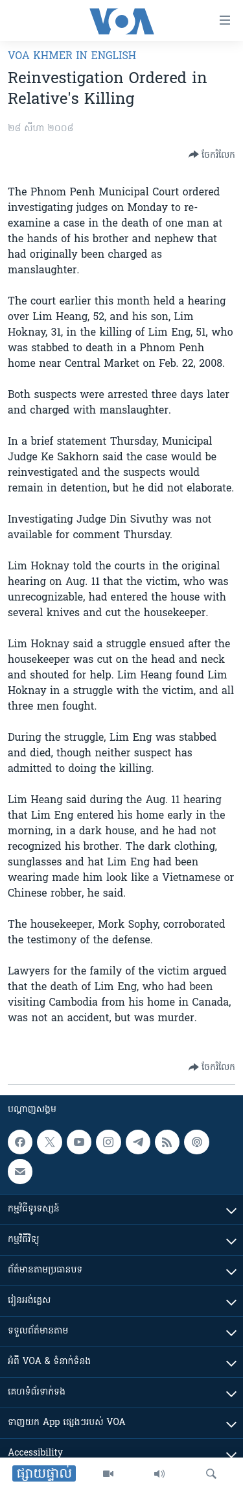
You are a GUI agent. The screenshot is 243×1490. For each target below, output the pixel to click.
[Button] (212, 154)
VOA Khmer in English (72, 56)
